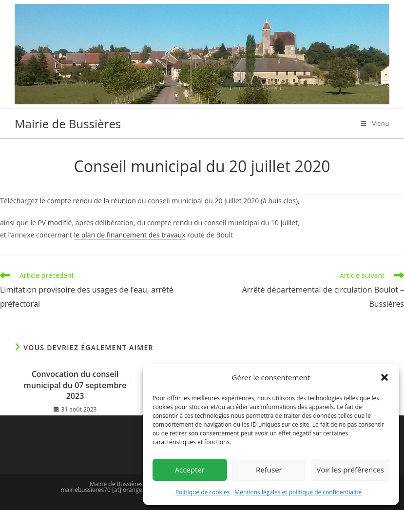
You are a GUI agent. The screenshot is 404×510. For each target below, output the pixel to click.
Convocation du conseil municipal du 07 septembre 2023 (75, 385)
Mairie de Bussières (68, 124)
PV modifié (55, 222)
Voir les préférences (350, 469)
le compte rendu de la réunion (87, 200)
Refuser (269, 469)
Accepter (190, 469)
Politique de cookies (202, 492)
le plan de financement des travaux (130, 234)
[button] (384, 377)
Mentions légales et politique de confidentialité (298, 492)
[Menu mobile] (375, 123)
